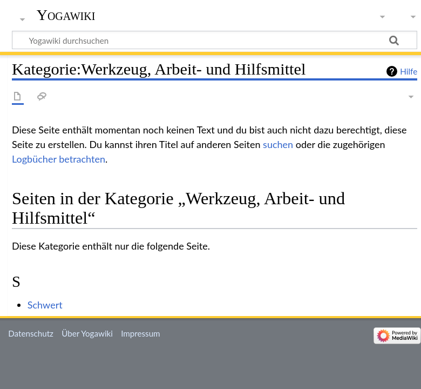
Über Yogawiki (87, 333)
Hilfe (408, 71)
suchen (278, 144)
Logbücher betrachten (58, 159)
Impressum (140, 333)
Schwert (45, 305)
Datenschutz (30, 333)
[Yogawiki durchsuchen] (214, 40)
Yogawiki (66, 14)
